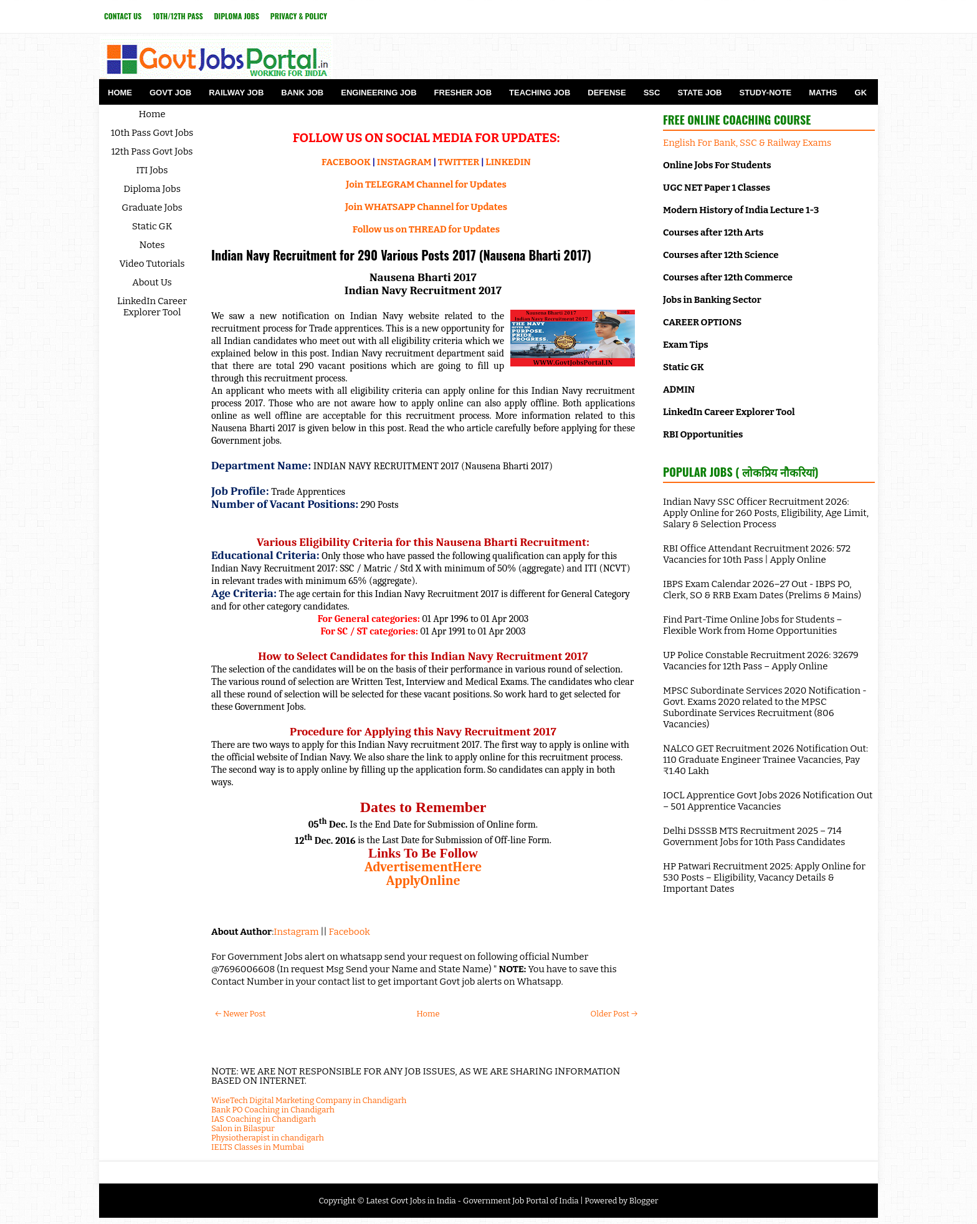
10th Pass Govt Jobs (152, 132)
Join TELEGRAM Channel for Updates (426, 184)
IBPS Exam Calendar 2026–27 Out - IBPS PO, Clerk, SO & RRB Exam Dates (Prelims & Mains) (762, 589)
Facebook (349, 931)
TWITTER (458, 162)
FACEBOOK (346, 162)
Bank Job (302, 92)
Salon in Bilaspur (243, 1128)
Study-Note (765, 92)
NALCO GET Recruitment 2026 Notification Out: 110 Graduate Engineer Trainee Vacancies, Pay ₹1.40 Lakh (765, 760)
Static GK (152, 226)
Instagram (296, 931)
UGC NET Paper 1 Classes (716, 187)
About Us (152, 282)
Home (120, 92)
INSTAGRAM (404, 162)
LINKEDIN (508, 162)
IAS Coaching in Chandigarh (263, 1119)
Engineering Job (378, 92)
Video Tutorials (152, 263)
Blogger (644, 1200)
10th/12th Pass (178, 16)
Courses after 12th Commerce (728, 277)
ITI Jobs (152, 170)
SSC (652, 92)
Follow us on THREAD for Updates (426, 229)
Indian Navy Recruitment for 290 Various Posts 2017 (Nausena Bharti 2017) (401, 255)
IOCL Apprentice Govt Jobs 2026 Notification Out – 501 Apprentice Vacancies (767, 801)
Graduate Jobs (152, 207)
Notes (152, 245)
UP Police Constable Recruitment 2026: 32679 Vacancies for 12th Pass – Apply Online (761, 660)
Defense (607, 92)
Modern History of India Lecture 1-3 (741, 210)
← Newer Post (240, 1013)
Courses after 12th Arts (713, 232)
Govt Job (170, 92)
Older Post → (614, 1013)
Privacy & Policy (298, 16)
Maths (823, 92)
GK (861, 92)
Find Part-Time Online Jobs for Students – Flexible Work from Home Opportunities (752, 625)
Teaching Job (539, 92)
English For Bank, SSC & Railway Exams (747, 142)
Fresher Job (463, 92)
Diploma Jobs (236, 16)
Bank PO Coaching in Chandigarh (273, 1109)
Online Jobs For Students (717, 165)
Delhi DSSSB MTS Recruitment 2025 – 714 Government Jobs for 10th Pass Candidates (754, 836)
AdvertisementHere (423, 866)
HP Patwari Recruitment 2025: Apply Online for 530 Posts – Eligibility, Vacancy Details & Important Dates (764, 877)
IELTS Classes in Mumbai (257, 1147)
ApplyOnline (423, 880)
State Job (699, 92)
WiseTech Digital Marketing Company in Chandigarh (308, 1100)
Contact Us (122, 16)
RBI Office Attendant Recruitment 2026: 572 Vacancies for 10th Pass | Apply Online (757, 554)
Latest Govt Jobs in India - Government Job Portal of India (472, 1200)
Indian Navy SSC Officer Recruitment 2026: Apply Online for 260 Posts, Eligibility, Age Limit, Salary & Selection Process (766, 513)
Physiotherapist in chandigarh (267, 1137)
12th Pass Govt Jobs (152, 151)
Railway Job (236, 92)
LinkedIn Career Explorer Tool (152, 306)
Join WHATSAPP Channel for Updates (426, 207)
